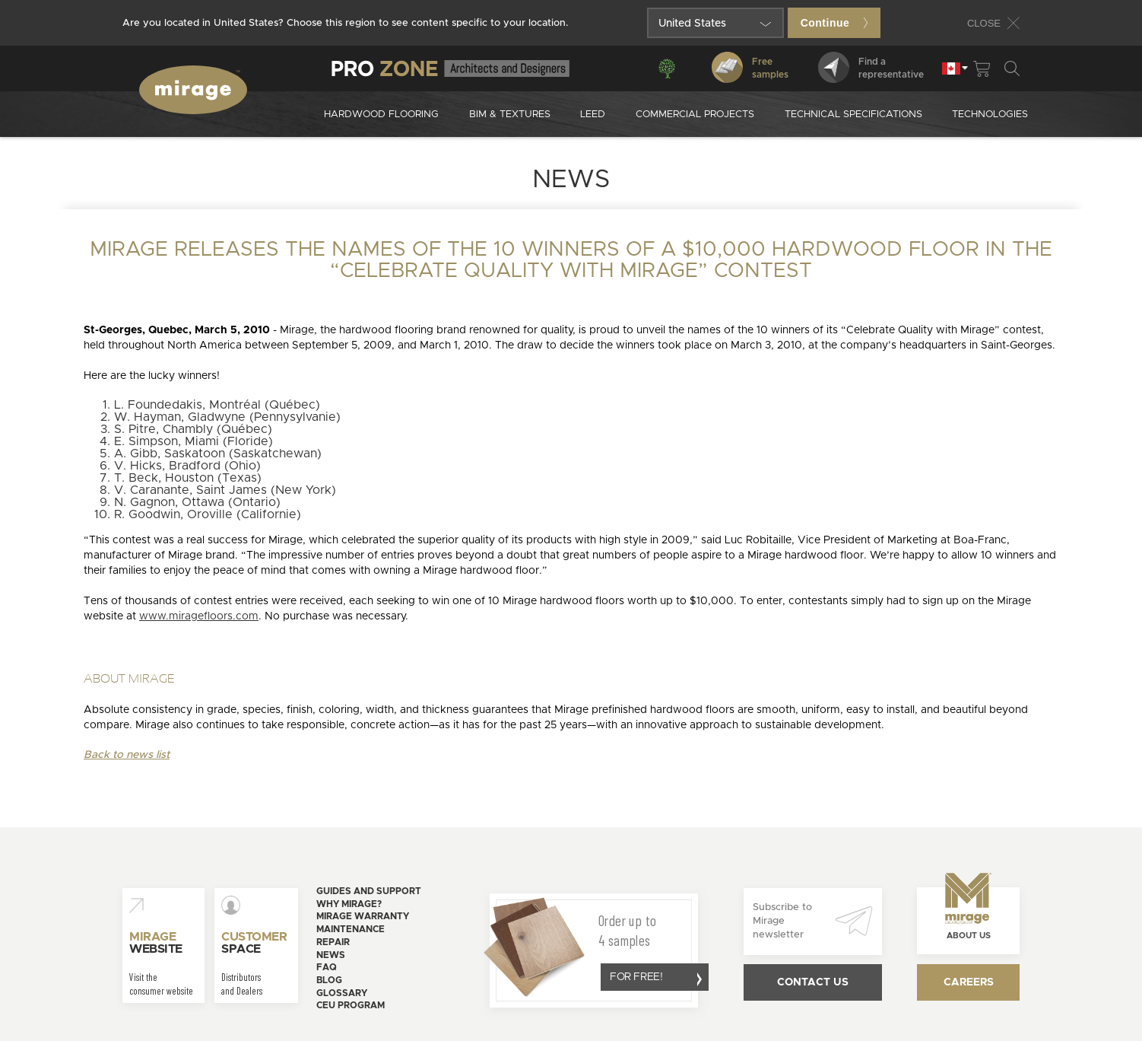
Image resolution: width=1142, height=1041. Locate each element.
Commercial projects (695, 114)
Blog (329, 980)
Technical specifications (853, 114)
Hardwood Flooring (381, 114)
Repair (333, 942)
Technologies (990, 114)
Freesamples (750, 67)
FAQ (326, 967)
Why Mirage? (349, 904)
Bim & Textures (509, 114)
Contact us (813, 982)
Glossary (341, 993)
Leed (592, 114)
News (330, 955)
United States (692, 23)
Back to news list (127, 755)
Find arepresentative (871, 67)
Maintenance (350, 929)
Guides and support (368, 891)
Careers (969, 982)
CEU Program (350, 1005)
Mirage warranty (362, 916)
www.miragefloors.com (199, 616)
